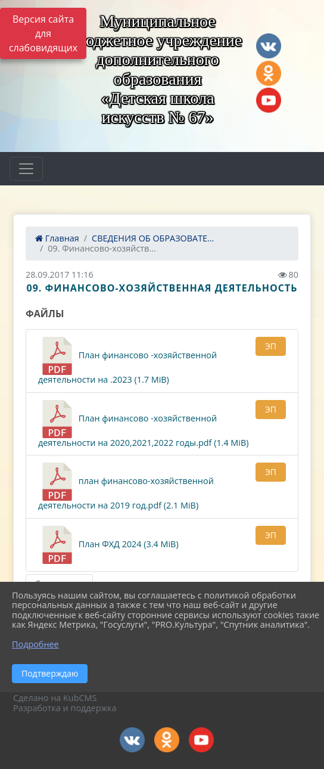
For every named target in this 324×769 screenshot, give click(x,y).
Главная (57, 238)
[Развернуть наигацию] (26, 169)
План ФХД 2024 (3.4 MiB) (108, 545)
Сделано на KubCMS (54, 697)
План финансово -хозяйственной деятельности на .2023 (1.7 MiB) (127, 361)
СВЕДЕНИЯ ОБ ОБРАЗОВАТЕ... (153, 238)
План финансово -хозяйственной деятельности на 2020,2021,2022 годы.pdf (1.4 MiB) (143, 424)
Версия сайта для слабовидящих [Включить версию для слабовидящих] (43, 33)
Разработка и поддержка (64, 708)
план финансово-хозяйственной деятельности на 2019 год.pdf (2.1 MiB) (126, 487)
